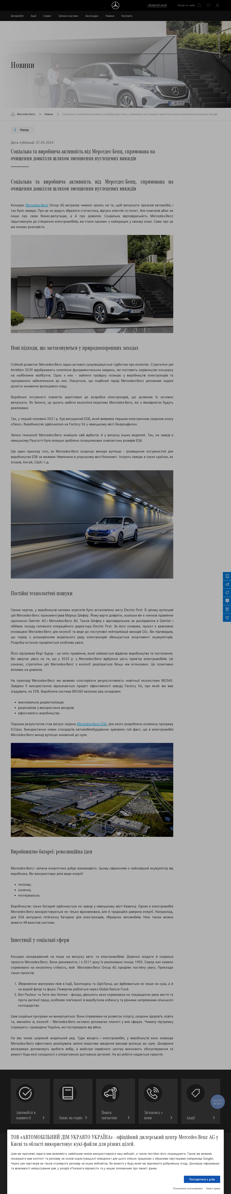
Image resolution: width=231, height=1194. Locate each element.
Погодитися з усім (202, 1179)
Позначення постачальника (188, 1188)
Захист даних (213, 1188)
